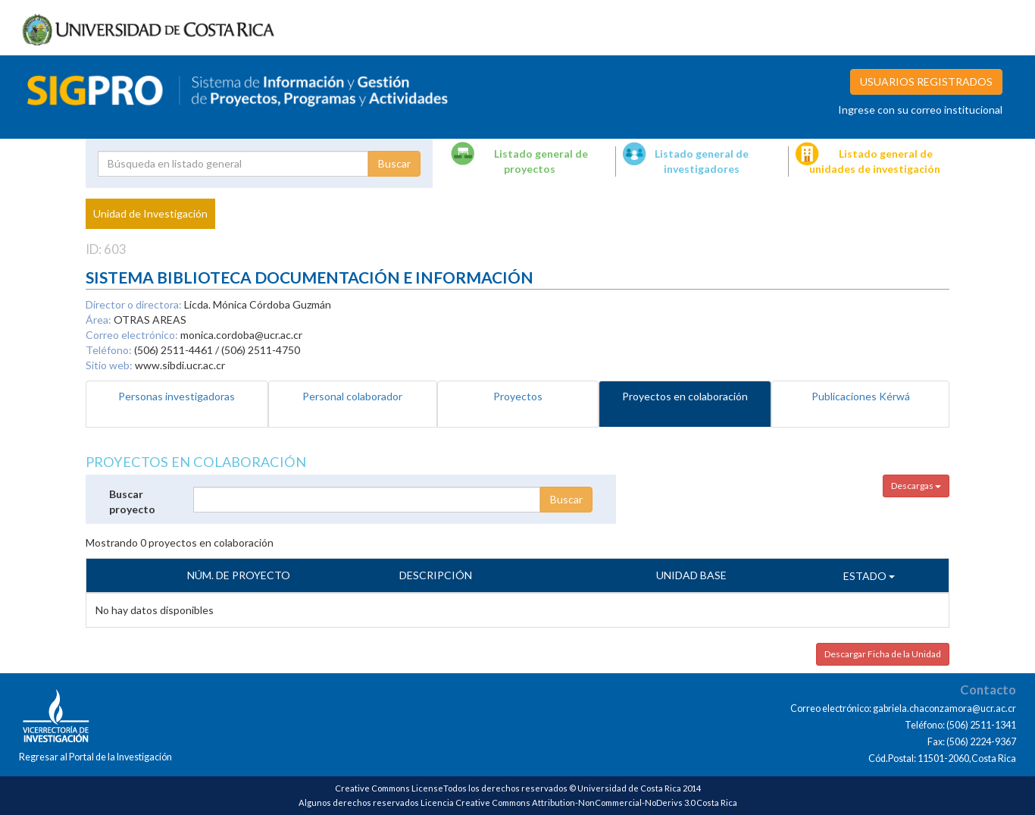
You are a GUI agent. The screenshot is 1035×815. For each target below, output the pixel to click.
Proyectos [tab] (518, 396)
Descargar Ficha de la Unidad (882, 654)
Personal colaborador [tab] (352, 396)
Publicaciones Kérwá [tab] (860, 396)
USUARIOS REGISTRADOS (926, 81)
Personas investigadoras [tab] (176, 396)
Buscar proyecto (132, 501)
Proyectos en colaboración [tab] (685, 396)
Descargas (916, 485)
